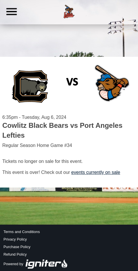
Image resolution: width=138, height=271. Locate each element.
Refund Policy (15, 254)
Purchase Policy (16, 247)
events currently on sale (95, 172)
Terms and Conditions (21, 232)
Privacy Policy (15, 239)
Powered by (35, 264)
